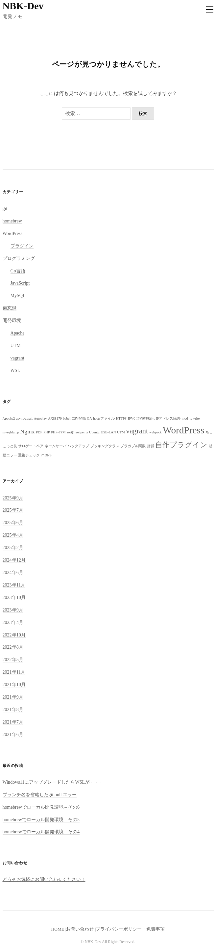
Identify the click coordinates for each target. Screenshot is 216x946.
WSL (15, 370)
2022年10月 (14, 634)
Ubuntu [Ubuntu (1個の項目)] (94, 432)
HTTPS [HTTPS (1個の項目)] (121, 418)
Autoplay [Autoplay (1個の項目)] (40, 418)
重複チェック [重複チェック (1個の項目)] (29, 455)
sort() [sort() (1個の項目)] (70, 432)
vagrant (17, 357)
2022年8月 (13, 647)
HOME (57, 929)
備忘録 (9, 308)
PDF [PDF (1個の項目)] (39, 432)
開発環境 (12, 320)
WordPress (13, 233)
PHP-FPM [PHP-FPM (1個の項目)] (58, 432)
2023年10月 (14, 597)
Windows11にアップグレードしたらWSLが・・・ (53, 782)
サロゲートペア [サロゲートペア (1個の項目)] (30, 446)
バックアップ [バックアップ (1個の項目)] (78, 446)
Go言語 (18, 270)
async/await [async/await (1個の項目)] (24, 418)
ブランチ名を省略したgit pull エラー (40, 794)
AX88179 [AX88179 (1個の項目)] (55, 418)
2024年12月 (14, 560)
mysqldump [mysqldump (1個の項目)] (11, 432)
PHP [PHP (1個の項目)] (46, 432)
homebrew (12, 220)
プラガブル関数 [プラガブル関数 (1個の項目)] (133, 446)
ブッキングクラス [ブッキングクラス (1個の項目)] (104, 446)
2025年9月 (13, 497)
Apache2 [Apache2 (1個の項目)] (9, 418)
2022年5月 (13, 659)
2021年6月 (13, 734)
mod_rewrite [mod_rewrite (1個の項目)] (191, 418)
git (5, 208)
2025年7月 (13, 510)
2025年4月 (13, 535)
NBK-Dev (23, 5)
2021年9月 (13, 697)
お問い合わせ (80, 929)
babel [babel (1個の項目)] (66, 418)
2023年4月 (13, 622)
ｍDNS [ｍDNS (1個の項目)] (46, 455)
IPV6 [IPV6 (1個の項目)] (131, 418)
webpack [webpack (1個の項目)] (155, 432)
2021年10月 (14, 684)
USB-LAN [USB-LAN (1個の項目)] (108, 432)
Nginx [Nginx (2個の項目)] (27, 431)
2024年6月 (13, 572)
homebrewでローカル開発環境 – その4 (41, 831)
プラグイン (22, 245)
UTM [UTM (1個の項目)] (121, 432)
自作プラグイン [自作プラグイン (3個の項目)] (181, 445)
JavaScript (20, 283)
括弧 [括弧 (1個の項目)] (150, 446)
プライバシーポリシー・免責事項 (130, 929)
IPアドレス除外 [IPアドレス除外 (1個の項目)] (168, 418)
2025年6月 (13, 522)
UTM (16, 345)
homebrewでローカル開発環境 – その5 (41, 819)
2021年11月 (14, 672)
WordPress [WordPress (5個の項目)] (183, 430)
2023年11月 (14, 585)
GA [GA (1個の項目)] (89, 418)
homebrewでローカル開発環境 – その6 (41, 807)
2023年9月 (13, 609)
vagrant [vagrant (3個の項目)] (137, 431)
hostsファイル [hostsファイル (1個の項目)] (104, 418)
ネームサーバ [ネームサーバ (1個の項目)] (55, 446)
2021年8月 (13, 709)
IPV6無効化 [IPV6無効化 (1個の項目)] (145, 418)
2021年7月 (13, 722)
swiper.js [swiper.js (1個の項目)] (82, 432)
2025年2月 (13, 547)
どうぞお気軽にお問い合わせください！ (44, 879)
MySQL (18, 295)
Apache (18, 332)
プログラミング (19, 258)
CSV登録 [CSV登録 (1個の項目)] (79, 418)
